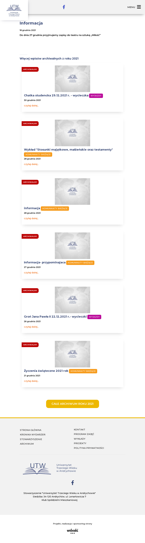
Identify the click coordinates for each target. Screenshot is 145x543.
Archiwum (27, 443)
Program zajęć (84, 434)
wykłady (79, 438)
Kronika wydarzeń (32, 434)
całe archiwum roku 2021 (73, 404)
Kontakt (79, 429)
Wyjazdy (96, 95)
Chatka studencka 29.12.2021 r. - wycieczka (56, 95)
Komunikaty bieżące (38, 154)
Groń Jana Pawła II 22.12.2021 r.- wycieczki (55, 316)
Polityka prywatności (89, 448)
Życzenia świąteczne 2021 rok (46, 371)
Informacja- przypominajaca (45, 262)
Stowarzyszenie (31, 439)
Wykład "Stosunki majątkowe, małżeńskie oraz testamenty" (68, 149)
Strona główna (30, 430)
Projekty (80, 443)
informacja (32, 208)
